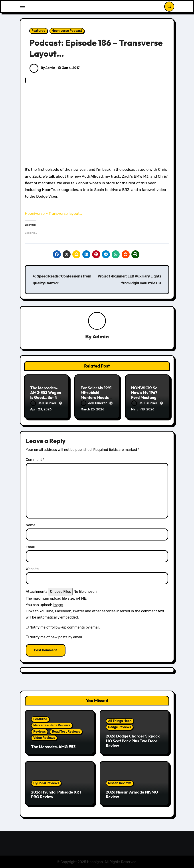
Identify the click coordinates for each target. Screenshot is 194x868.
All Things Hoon (120, 720)
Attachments (36, 591)
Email (30, 546)
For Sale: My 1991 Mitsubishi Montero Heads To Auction (96, 395)
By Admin (42, 68)
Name (30, 524)
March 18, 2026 (142, 410)
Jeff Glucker (43, 403)
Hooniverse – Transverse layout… (53, 213)
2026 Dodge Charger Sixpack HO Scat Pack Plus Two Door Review (133, 740)
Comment (35, 459)
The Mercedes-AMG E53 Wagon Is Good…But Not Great (45, 395)
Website (32, 568)
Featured (39, 31)
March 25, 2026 (92, 410)
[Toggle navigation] (22, 6)
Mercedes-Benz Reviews (51, 725)
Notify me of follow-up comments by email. (65, 627)
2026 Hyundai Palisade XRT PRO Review (56, 794)
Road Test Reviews (66, 731)
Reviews (39, 731)
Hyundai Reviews (46, 782)
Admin (100, 336)
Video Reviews (44, 737)
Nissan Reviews (119, 782)
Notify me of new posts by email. (56, 637)
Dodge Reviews (119, 726)
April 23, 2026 (40, 410)
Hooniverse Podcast (67, 31)
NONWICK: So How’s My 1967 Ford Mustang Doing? (144, 395)
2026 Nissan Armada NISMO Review (132, 794)
